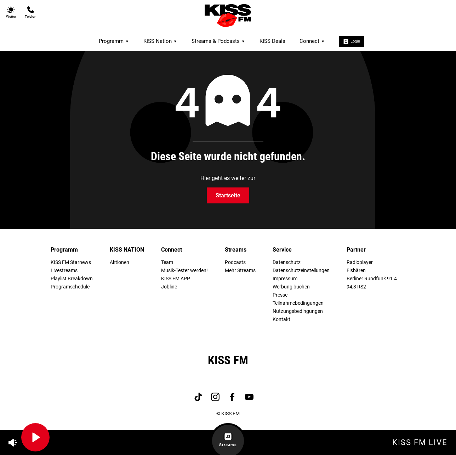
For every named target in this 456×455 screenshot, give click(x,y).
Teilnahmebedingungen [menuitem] (298, 303)
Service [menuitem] (282, 249)
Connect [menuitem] (312, 41)
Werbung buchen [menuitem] (291, 287)
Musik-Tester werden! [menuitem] (184, 271)
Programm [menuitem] (114, 41)
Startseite (228, 195)
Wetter (11, 12)
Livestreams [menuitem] (64, 271)
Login (351, 41)
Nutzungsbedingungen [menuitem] (298, 311)
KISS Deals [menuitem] (272, 41)
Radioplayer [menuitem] (360, 262)
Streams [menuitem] (235, 249)
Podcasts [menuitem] (235, 262)
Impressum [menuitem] (285, 279)
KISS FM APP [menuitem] (175, 279)
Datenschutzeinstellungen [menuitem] (301, 271)
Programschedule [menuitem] (70, 287)
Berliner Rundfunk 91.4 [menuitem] (372, 279)
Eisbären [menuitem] (356, 271)
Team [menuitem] (167, 262)
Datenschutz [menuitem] (287, 262)
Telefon (30, 12)
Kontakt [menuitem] (281, 319)
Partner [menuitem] (356, 249)
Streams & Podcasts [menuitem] (218, 41)
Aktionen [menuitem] (119, 262)
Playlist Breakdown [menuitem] (72, 279)
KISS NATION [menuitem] (127, 249)
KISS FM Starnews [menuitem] (71, 262)
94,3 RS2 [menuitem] (356, 287)
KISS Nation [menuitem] (160, 41)
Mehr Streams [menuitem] (240, 271)
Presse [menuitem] (280, 295)
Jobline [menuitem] (169, 287)
